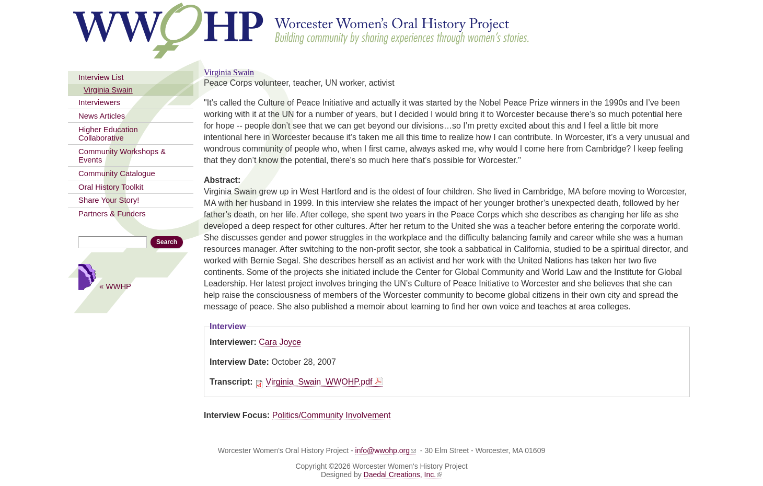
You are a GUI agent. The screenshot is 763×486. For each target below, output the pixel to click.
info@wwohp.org (386, 450)
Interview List (101, 77)
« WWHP (115, 286)
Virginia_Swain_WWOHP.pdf (319, 381)
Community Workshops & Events (122, 155)
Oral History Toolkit (110, 187)
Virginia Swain (108, 90)
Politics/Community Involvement (331, 415)
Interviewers (99, 102)
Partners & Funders (112, 214)
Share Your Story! (108, 200)
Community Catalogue (116, 173)
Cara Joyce (280, 342)
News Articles (101, 116)
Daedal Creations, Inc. (403, 474)
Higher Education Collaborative (108, 133)
